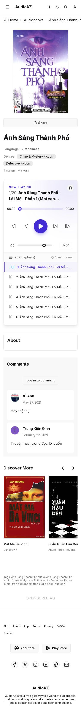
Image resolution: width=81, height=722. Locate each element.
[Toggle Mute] (12, 245)
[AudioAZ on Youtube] (45, 664)
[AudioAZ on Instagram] (35, 664)
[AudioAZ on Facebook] (14, 664)
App (26, 626)
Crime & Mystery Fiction (36, 156)
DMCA (61, 626)
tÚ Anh (28, 396)
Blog (6, 626)
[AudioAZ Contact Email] (66, 664)
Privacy (48, 626)
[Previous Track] (14, 226)
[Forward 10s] (55, 226)
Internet (23, 171)
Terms (36, 626)
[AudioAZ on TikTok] (56, 664)
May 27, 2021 (32, 402)
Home (10, 20)
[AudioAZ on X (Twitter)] (25, 664)
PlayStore (56, 648)
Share (40, 123)
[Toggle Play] (41, 226)
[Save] (70, 188)
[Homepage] (23, 7)
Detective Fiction (18, 163)
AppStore (24, 648)
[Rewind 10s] (26, 226)
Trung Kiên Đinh (36, 428)
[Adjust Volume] (34, 245)
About (16, 626)
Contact (8, 633)
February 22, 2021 (35, 435)
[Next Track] (67, 226)
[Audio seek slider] (40, 209)
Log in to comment (41, 380)
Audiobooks (33, 20)
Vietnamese (30, 149)
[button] (7, 7)
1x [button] (65, 245)
